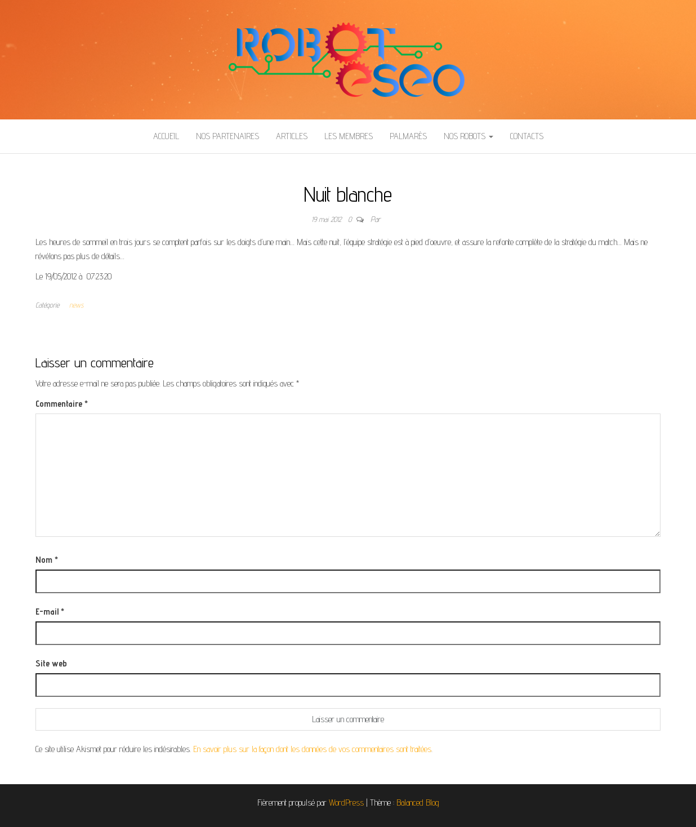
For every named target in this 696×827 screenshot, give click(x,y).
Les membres (348, 136)
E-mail (49, 611)
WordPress (346, 802)
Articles (291, 136)
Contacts (526, 136)
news (76, 304)
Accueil (166, 136)
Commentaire (61, 403)
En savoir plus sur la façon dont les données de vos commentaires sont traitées (312, 749)
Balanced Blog (417, 802)
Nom (46, 559)
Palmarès (408, 136)
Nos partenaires (227, 136)
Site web (51, 663)
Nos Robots (468, 136)
